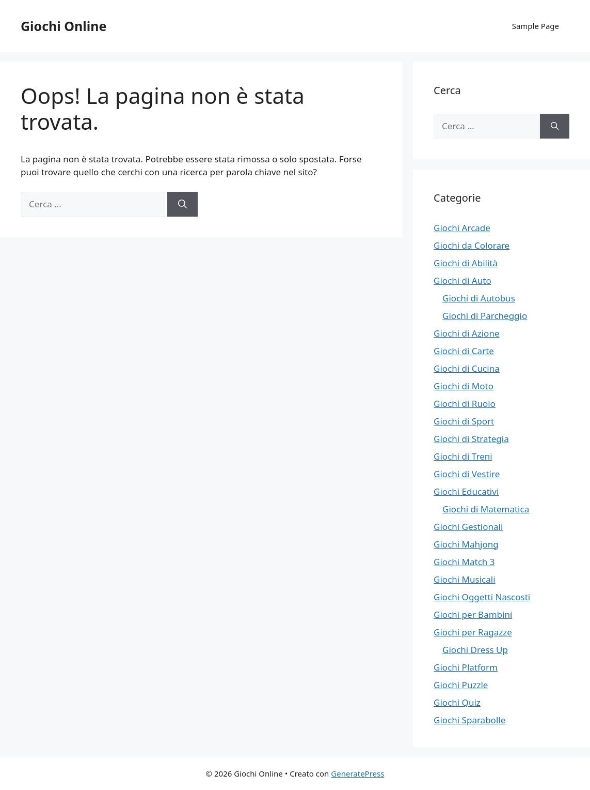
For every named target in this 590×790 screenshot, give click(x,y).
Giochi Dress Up (475, 650)
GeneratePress (357, 773)
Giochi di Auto (462, 280)
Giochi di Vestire (467, 474)
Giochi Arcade (462, 228)
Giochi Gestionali (468, 527)
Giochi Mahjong (466, 544)
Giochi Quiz (457, 702)
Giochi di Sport (464, 421)
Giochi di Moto (463, 386)
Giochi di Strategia (471, 439)
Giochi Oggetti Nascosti (482, 597)
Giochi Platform (466, 667)
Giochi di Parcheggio (484, 316)
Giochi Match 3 (464, 562)
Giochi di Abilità (466, 263)
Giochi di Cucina (467, 368)
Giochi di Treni (463, 456)
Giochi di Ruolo (465, 403)
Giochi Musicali (464, 579)
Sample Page (535, 26)
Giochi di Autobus (478, 298)
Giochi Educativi (466, 491)
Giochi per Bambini (473, 614)
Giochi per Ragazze (473, 632)
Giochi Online (63, 26)
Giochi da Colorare (471, 245)
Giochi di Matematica (485, 509)
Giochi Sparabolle (469, 720)
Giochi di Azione (466, 333)
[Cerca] (182, 204)
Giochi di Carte (464, 351)
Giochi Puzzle (461, 685)
